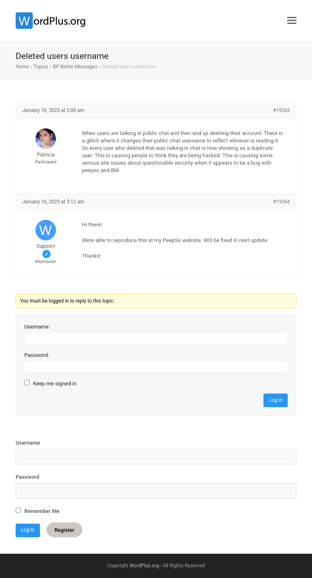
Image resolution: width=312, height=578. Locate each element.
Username (28, 443)
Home (22, 67)
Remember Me (38, 511)
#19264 (281, 202)
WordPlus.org (144, 566)
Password (27, 477)
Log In (275, 400)
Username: (37, 327)
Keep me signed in (55, 383)
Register (64, 530)
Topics (41, 67)
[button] (291, 20)
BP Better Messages (75, 67)
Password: (36, 355)
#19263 (281, 110)
